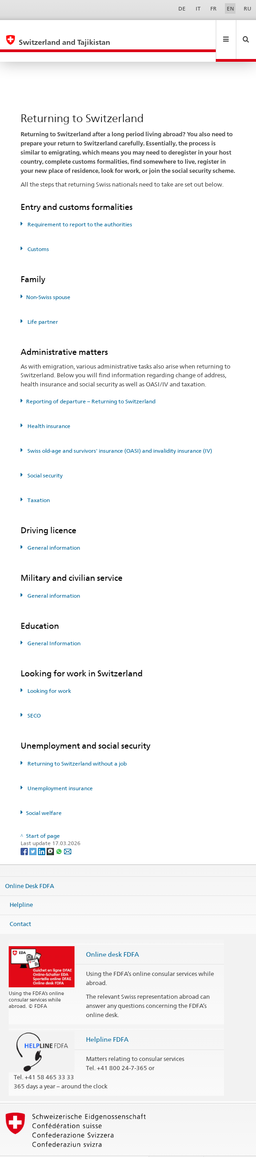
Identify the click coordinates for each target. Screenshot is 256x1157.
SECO (33, 695)
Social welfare (44, 793)
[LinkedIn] (42, 831)
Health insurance (48, 406)
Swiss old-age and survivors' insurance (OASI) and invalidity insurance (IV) (119, 431)
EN (230, 8)
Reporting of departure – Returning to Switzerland (90, 381)
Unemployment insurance (59, 768)
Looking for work (48, 671)
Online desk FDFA (112, 934)
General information (53, 528)
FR (213, 8)
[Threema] (51, 831)
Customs (37, 229)
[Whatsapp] (59, 831)
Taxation (38, 480)
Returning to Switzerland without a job (76, 743)
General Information (53, 623)
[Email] (67, 831)
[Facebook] (25, 831)
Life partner (42, 302)
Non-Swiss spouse (48, 277)
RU (247, 8)
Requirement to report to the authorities (79, 204)
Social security (44, 455)
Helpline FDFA (107, 1019)
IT (198, 8)
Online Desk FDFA (29, 865)
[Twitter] (33, 831)
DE (182, 8)
